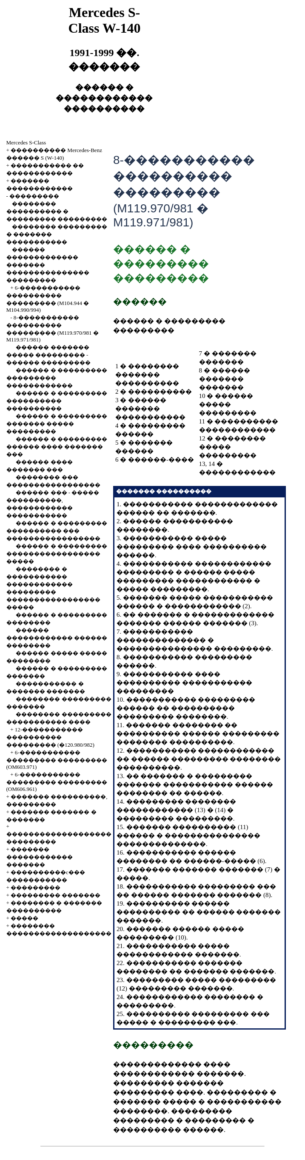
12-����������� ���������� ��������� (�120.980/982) (50, 737)
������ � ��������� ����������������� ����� (56, 553)
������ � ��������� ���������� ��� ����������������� (56, 531)
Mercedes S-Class (26, 142)
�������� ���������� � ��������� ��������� (56, 211)
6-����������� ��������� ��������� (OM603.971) (56, 759)
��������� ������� (55, 895)
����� (24, 918)
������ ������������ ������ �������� (56, 638)
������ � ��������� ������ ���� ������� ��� (56, 446)
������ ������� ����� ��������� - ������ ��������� (48, 355)
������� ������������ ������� (39, 857)
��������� (34, 196)
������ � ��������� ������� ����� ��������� (56, 424)
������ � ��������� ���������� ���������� (56, 401)
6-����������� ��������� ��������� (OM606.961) (56, 781)
